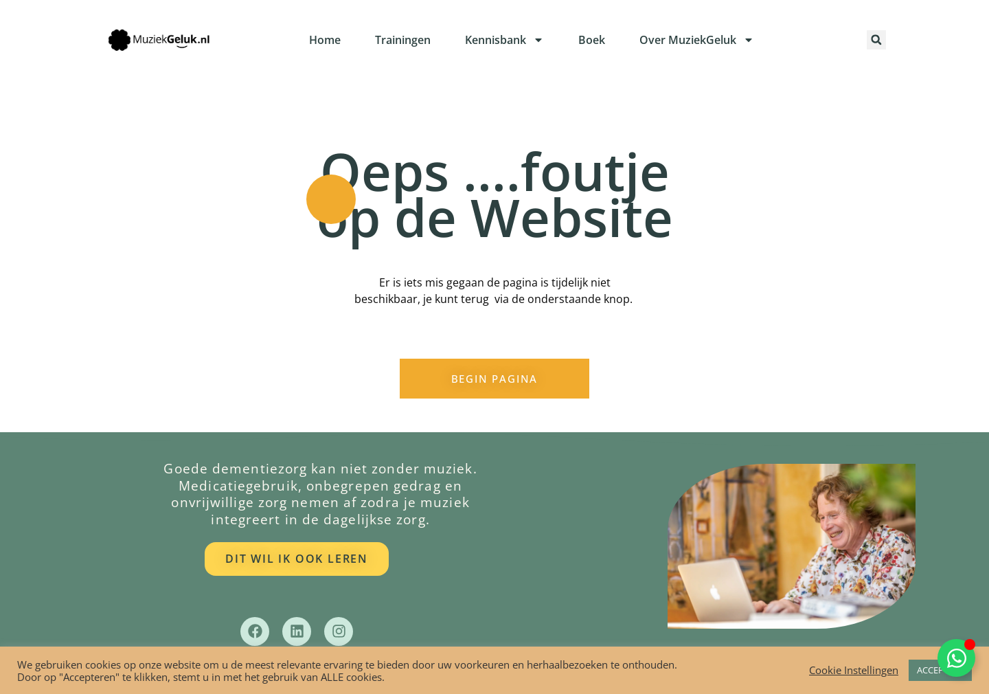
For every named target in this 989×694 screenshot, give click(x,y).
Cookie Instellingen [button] (853, 670)
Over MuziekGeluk (696, 40)
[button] (876, 39)
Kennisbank (504, 40)
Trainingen (403, 40)
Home (325, 40)
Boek (591, 40)
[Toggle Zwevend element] (956, 658)
